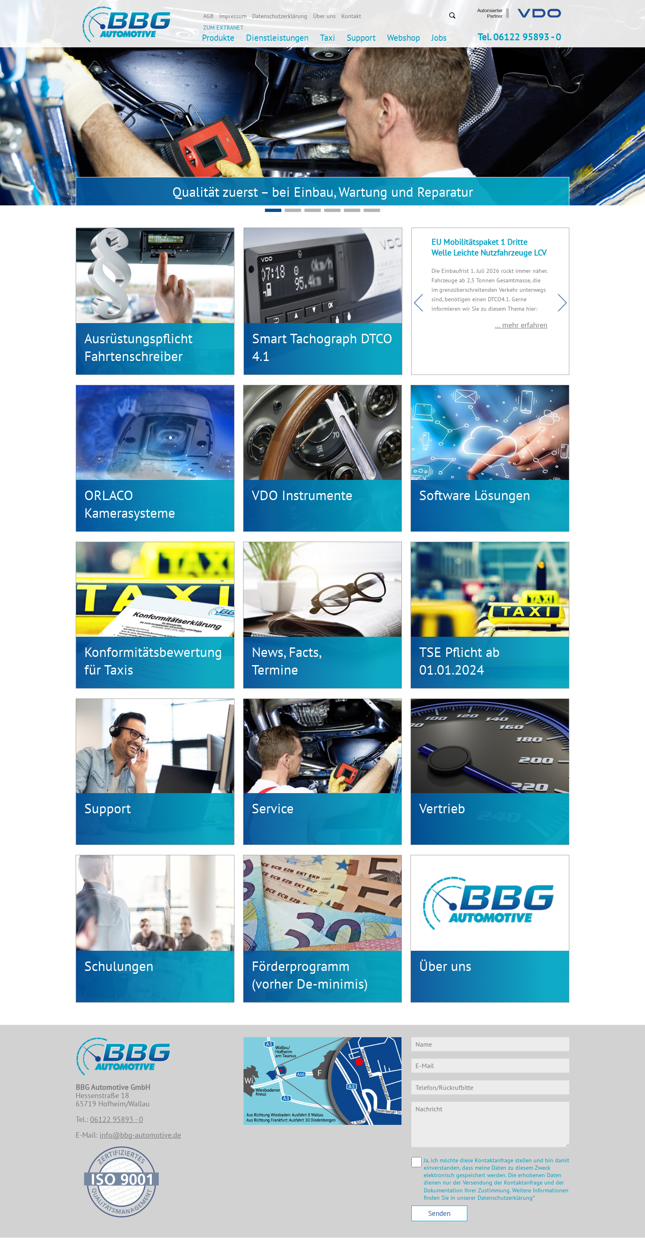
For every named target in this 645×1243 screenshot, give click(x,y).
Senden (439, 1213)
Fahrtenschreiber (133, 356)
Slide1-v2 (332, 210)
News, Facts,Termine (287, 660)
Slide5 (312, 210)
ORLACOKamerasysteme (129, 503)
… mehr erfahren (522, 325)
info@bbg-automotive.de (140, 1135)
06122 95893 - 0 (116, 1119)
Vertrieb (442, 808)
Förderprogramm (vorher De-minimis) (310, 974)
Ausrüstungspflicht (138, 338)
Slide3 (352, 210)
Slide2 (273, 210)
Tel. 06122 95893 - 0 (519, 37)
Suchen (452, 15)
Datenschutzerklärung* (506, 1197)
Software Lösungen (474, 495)
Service (273, 808)
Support (107, 808)
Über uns (445, 966)
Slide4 (372, 210)
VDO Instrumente (302, 495)
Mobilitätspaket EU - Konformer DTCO (293, 210)
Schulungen (118, 966)
